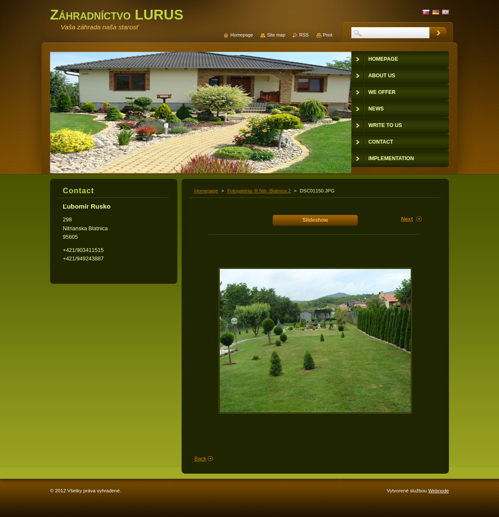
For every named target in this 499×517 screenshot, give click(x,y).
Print (327, 34)
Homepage (206, 190)
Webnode (438, 490)
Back (200, 458)
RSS (303, 34)
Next (407, 219)
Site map (276, 34)
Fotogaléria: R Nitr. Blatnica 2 (259, 190)
